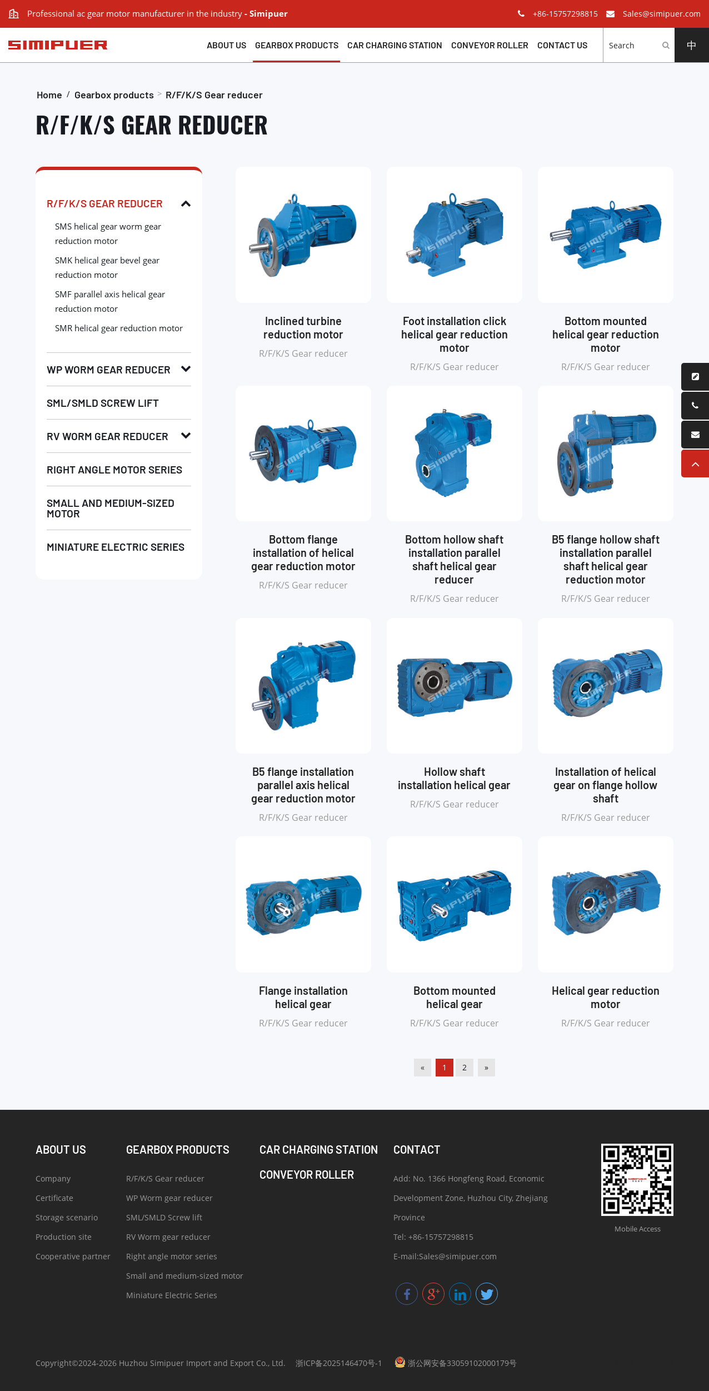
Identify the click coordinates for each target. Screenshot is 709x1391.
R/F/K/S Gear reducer (214, 94)
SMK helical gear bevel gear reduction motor (107, 267)
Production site (64, 1238)
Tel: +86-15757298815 (433, 1238)
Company (53, 1180)
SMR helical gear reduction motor (119, 327)
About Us (226, 44)
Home (49, 94)
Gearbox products (296, 44)
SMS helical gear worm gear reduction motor (108, 233)
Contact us (562, 44)
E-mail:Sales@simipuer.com (445, 1258)
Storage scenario (67, 1219)
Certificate (54, 1199)
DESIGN (623, 1363)
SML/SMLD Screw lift (103, 402)
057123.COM (656, 1363)
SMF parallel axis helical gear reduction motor (110, 301)
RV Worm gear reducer (107, 436)
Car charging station (394, 44)
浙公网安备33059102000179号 (456, 1362)
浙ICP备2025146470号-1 (339, 1363)
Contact (417, 1149)
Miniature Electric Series (115, 546)
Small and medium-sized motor (110, 507)
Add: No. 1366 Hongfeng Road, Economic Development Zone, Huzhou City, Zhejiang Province (470, 1199)
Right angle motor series (114, 469)
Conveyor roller (489, 44)
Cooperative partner (73, 1258)
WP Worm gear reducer (109, 369)
